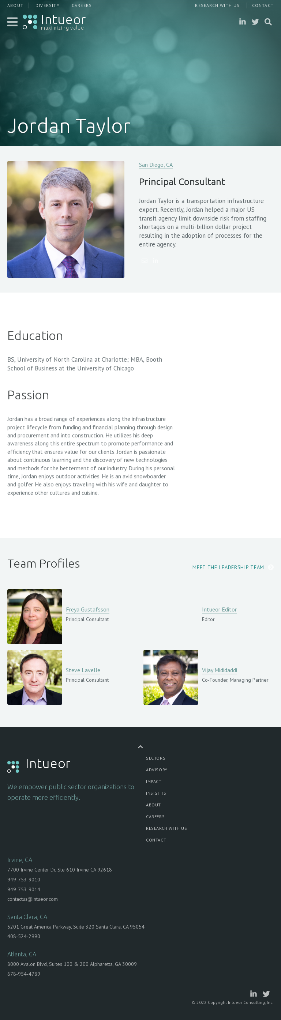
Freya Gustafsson (87, 609)
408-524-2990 (23, 936)
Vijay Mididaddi (219, 670)
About (15, 5)
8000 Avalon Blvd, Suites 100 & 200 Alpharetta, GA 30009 (72, 964)
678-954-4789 (23, 974)
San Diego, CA (156, 164)
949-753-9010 (23, 879)
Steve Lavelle (83, 670)
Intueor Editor (219, 609)
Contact (263, 5)
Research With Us (217, 5)
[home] (54, 22)
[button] (13, 22)
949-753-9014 (23, 889)
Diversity (47, 5)
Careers (82, 5)
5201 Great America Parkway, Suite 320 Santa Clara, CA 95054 (76, 926)
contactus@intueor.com (32, 899)
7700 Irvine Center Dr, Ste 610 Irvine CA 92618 (59, 869)
